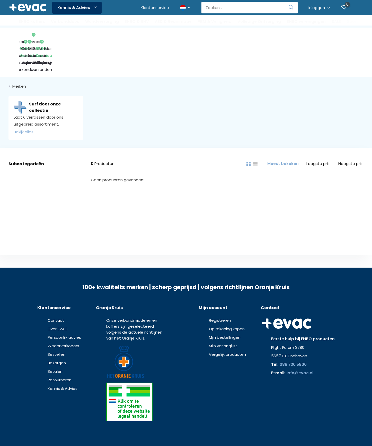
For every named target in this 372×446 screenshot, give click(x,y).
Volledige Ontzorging (259, 21)
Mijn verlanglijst (223, 312)
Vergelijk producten (227, 321)
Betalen (55, 338)
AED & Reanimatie (173, 21)
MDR (230, 433)
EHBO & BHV (137, 21)
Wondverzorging (102, 21)
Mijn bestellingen (225, 304)
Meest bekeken (283, 130)
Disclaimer (216, 433)
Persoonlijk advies (64, 304)
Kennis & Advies (76, 7)
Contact (56, 287)
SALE (336, 21)
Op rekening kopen (227, 295)
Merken (19, 53)
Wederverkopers (63, 312)
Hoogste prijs (351, 130)
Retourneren (60, 346)
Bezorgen (57, 329)
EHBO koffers (32, 21)
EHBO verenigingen (306, 21)
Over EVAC (58, 295)
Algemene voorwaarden (157, 433)
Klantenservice (155, 7)
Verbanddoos (65, 21)
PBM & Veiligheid (215, 21)
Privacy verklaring (192, 433)
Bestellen (56, 321)
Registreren (220, 287)
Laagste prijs (318, 130)
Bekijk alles (23, 98)
